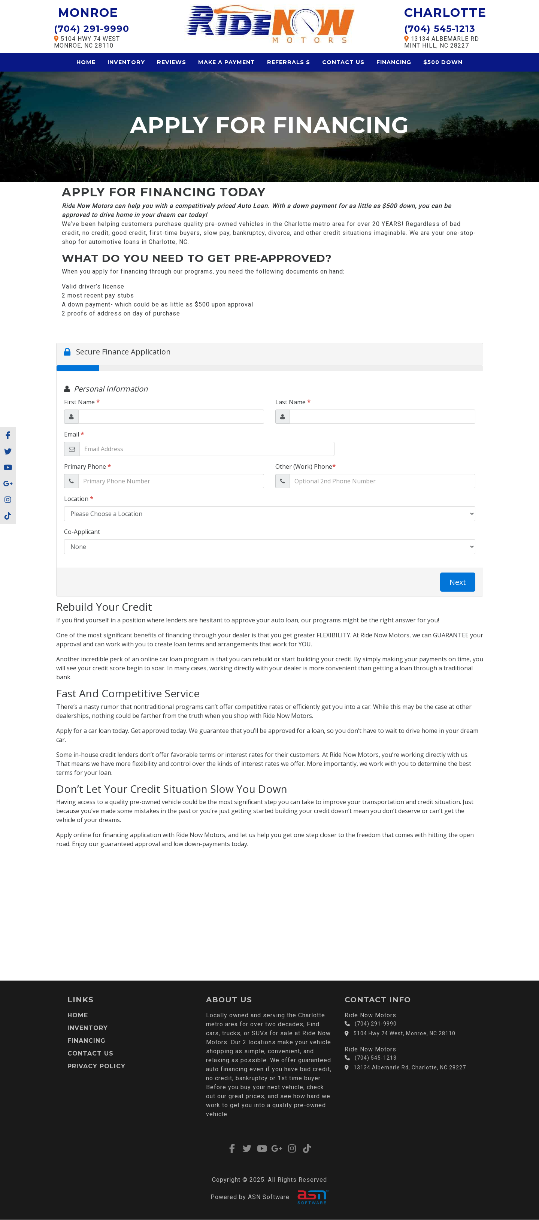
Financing (393, 62)
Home (86, 62)
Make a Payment (226, 62)
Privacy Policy (96, 1066)
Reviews (171, 62)
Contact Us (343, 62)
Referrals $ (288, 62)
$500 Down (443, 62)
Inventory (126, 62)
